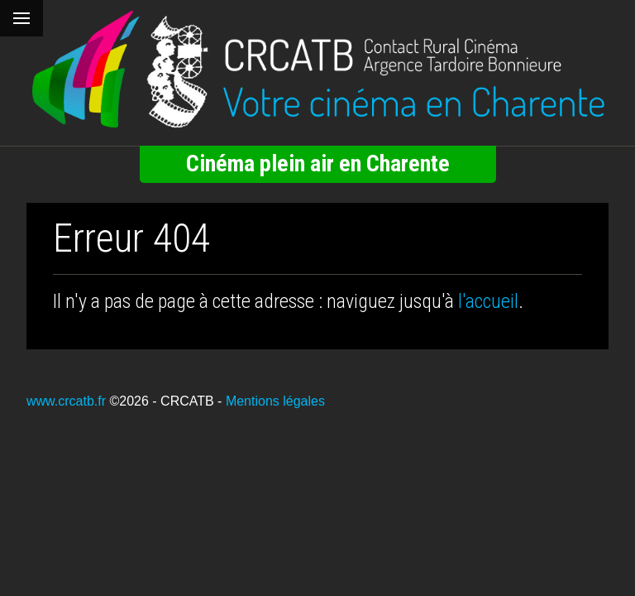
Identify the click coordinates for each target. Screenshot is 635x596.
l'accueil (488, 301)
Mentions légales (275, 401)
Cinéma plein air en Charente (318, 163)
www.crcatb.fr (66, 401)
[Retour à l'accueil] (317, 69)
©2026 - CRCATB (161, 401)
